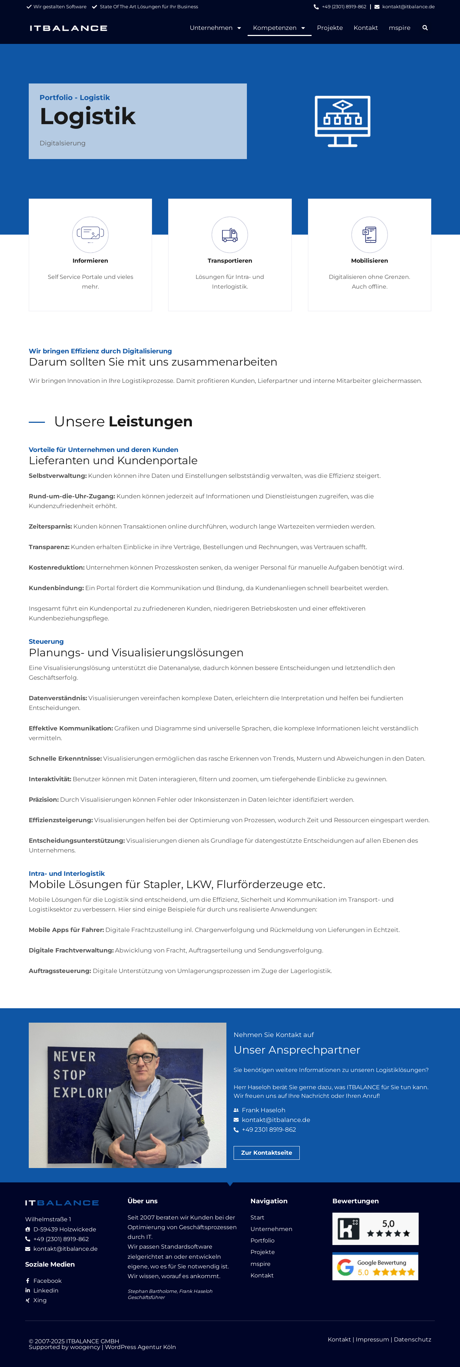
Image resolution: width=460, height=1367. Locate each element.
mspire (399, 27)
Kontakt (366, 27)
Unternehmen (216, 28)
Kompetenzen (279, 28)
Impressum (372, 1339)
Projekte (330, 27)
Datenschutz (412, 1339)
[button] (425, 28)
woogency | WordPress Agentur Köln (123, 1347)
